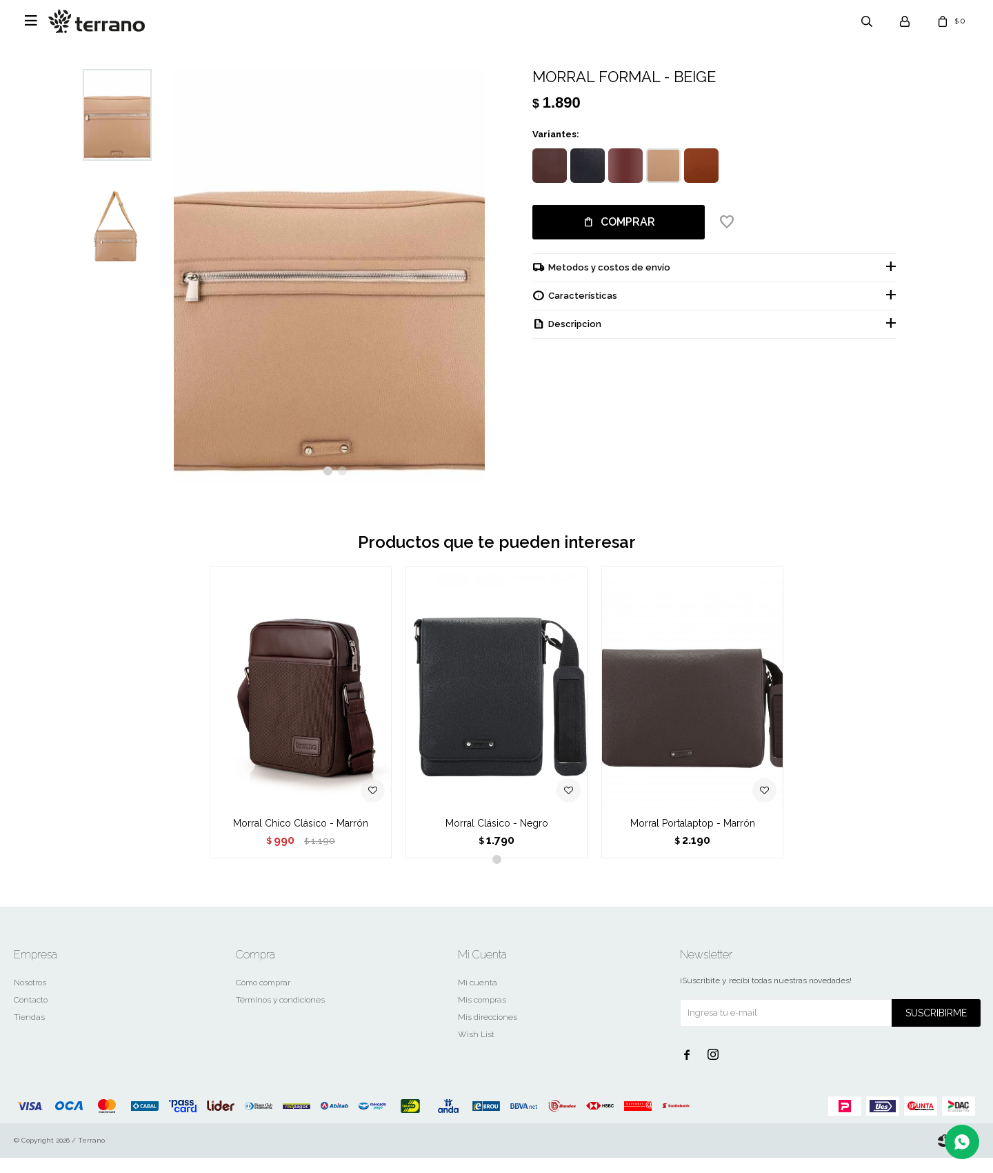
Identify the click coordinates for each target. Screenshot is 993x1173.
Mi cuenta (477, 998)
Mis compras (482, 1015)
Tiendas (29, 1032)
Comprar (628, 221)
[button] (327, 486)
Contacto (31, 1015)
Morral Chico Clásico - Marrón (300, 838)
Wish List (476, 1049)
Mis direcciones (487, 1032)
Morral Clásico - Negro (496, 838)
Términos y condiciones (280, 1015)
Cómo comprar (263, 998)
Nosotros (30, 998)
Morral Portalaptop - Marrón (692, 838)
